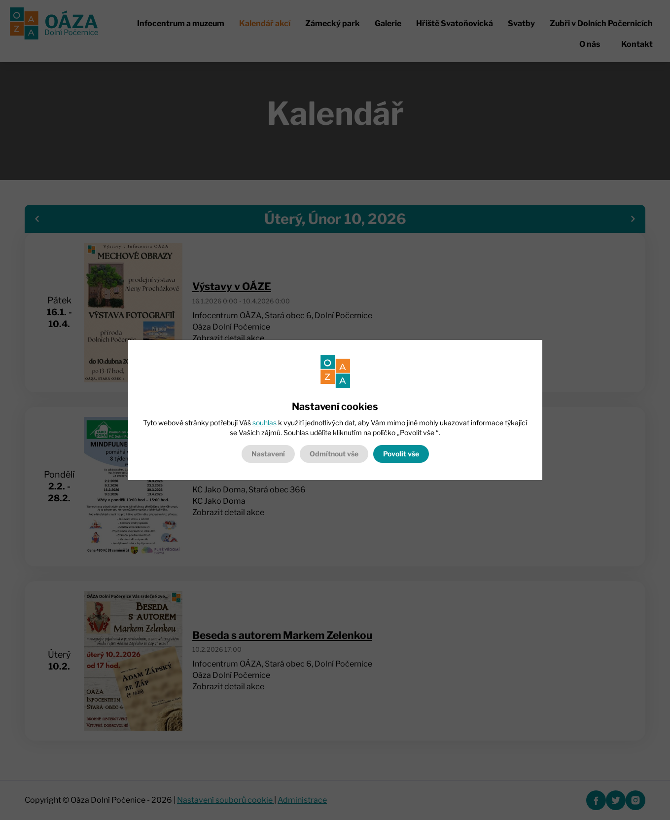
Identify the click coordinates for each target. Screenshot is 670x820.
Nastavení (268, 453)
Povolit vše (401, 453)
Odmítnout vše (334, 453)
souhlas (264, 422)
